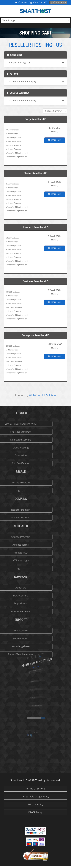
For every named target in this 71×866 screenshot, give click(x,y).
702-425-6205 (34, 690)
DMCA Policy (35, 812)
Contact (22, 2)
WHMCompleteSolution (42, 395)
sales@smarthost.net (34, 682)
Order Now (54, 140)
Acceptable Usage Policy (35, 796)
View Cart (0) (40, 2)
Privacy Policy (35, 804)
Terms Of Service (35, 788)
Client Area (59, 2)
